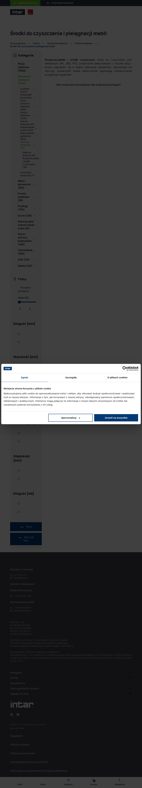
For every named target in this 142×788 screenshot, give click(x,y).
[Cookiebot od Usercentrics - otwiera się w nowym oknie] (124, 368)
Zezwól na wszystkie (116, 417)
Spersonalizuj (70, 417)
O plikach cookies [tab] (117, 377)
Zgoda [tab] (24, 377)
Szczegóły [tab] (71, 377)
